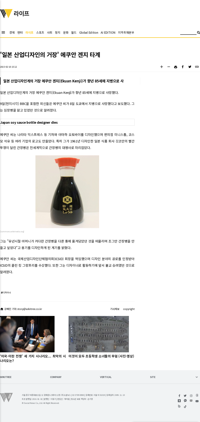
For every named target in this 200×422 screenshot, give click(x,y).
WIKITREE (5, 377)
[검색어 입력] (188, 33)
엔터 (20, 32)
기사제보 (114, 309)
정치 (57, 32)
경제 (12, 32)
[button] (161, 67)
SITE (152, 377)
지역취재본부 (126, 32)
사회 (49, 32)
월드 (73, 32)
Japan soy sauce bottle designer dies (28, 122)
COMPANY (55, 377)
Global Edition (88, 32)
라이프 (29, 32)
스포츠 (40, 32)
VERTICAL (106, 377)
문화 (65, 32)
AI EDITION (108, 32)
